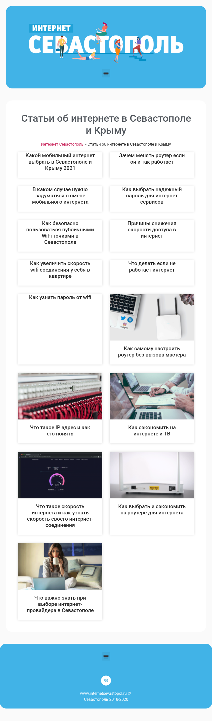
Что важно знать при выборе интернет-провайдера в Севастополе (60, 604)
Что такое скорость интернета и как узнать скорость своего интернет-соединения (60, 515)
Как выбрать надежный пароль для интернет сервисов (152, 195)
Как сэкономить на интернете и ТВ (152, 430)
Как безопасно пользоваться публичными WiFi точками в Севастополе (60, 232)
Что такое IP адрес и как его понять (60, 430)
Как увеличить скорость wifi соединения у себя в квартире (60, 269)
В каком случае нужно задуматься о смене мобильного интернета (60, 195)
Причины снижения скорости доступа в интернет (152, 229)
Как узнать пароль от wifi (60, 297)
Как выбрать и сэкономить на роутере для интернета (152, 509)
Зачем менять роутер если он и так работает (152, 158)
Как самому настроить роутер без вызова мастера (152, 352)
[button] (106, 73)
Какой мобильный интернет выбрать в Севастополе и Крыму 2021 (60, 161)
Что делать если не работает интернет (152, 266)
